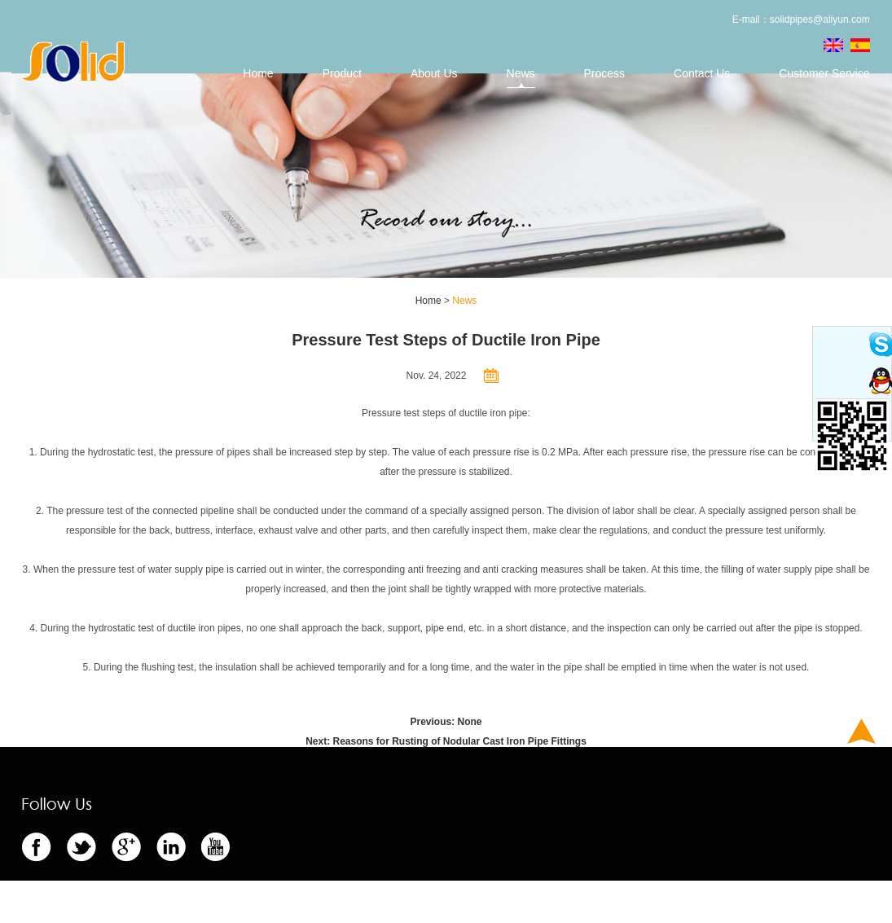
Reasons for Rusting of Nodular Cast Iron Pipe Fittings (459, 741)
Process (605, 73)
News (521, 73)
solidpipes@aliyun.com (820, 19)
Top (861, 731)
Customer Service (824, 73)
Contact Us (702, 73)
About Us (434, 73)
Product (342, 73)
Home (258, 73)
